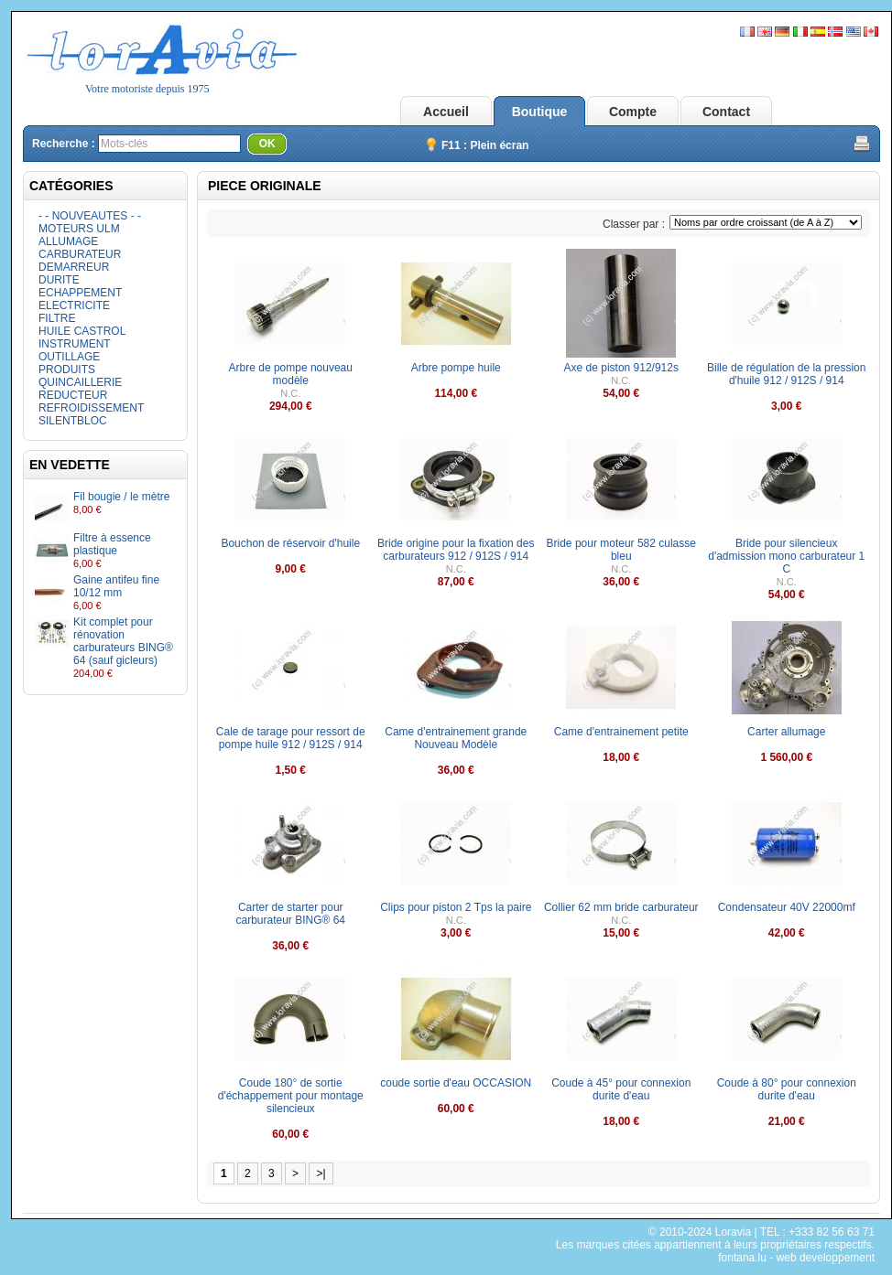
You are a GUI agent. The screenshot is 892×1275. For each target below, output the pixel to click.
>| (320, 1173)
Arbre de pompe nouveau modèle (291, 374)
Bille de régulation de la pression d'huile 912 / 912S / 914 (786, 374)
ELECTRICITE (74, 305)
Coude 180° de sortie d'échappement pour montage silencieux (291, 1096)
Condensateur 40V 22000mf (786, 907)
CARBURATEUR (79, 254)
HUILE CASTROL (81, 331)
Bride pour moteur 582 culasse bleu (621, 549)
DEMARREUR (73, 267)
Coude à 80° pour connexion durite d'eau (786, 1089)
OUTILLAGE (69, 356)
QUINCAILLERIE (80, 382)
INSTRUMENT (74, 344)
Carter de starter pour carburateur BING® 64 (290, 914)
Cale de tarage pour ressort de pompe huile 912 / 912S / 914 (290, 738)
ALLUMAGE (68, 241)
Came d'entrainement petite (621, 731)
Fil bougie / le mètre (121, 496)
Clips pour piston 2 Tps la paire (455, 907)
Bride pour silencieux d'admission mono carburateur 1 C (786, 556)
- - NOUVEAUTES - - (89, 215)
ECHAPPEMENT (80, 292)
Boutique (540, 111)
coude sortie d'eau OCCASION (455, 1083)
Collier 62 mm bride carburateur (621, 907)
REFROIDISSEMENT (91, 408)
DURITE (59, 279)
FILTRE (56, 318)
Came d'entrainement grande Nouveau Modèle (456, 738)
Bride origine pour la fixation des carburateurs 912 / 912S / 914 (455, 549)
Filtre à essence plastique (112, 544)
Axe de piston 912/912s (621, 367)
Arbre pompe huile (456, 367)
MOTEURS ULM (79, 228)
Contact (726, 111)
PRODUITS (66, 369)
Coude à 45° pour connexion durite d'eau (621, 1089)
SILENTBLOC (72, 420)
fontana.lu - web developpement (796, 1257)
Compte (633, 111)
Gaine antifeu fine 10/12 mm (116, 586)
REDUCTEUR (72, 395)
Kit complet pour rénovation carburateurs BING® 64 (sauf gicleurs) (123, 641)
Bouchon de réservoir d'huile (290, 543)
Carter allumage (786, 731)
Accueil (446, 111)
